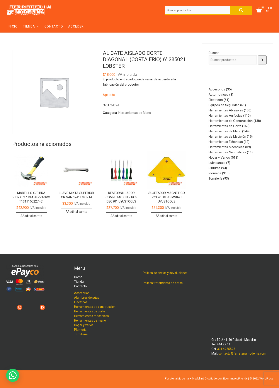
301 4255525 (226, 349)
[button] (12, 375)
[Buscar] (262, 59)
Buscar (241, 10)
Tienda (29, 26)
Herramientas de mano (90, 320)
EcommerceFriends (235, 378)
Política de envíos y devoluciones (165, 273)
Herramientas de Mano (134, 113)
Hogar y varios (84, 325)
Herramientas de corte (89, 311)
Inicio (13, 26)
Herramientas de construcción (95, 306)
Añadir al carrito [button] (31, 216)
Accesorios (81, 293)
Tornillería (81, 334)
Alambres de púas (86, 297)
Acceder (76, 26)
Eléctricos (80, 302)
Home (78, 277)
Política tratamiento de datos (163, 283)
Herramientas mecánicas (91, 316)
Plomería (80, 329)
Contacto (53, 26)
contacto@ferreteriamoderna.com (242, 353)
